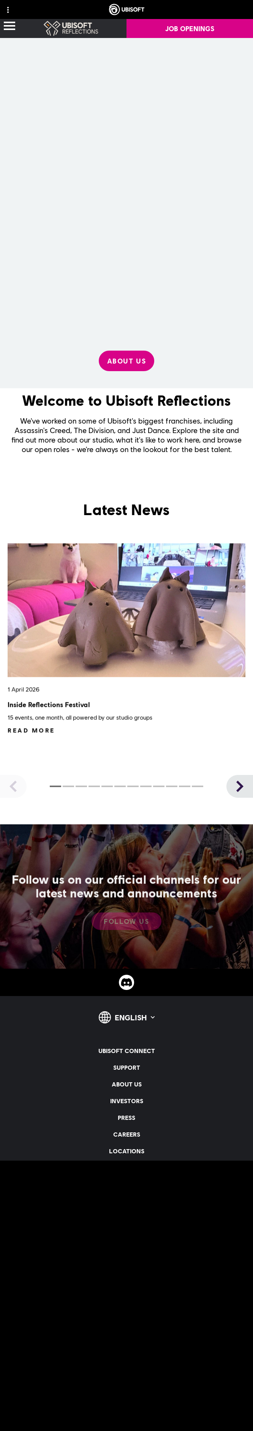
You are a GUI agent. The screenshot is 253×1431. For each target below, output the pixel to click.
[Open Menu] (9, 26)
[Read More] (31, 740)
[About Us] (127, 361)
